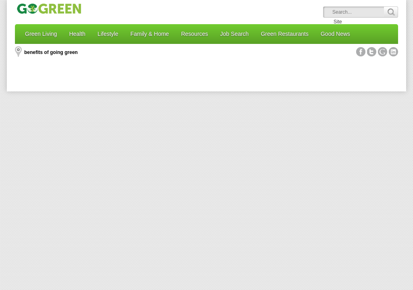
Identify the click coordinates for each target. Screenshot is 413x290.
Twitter (371, 51)
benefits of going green (51, 52)
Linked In (393, 51)
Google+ (382, 51)
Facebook (360, 51)
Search (391, 12)
